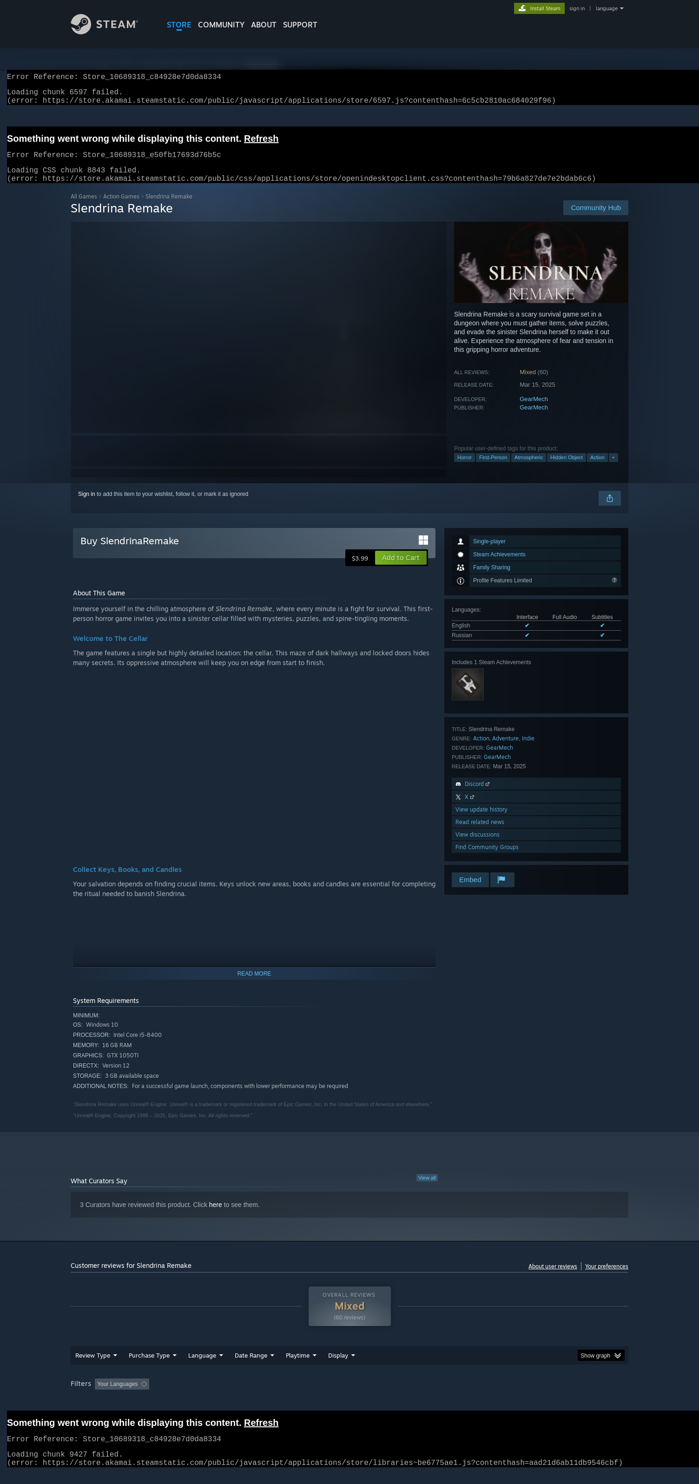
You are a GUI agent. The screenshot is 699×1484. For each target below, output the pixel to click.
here (215, 1216)
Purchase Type (149, 1366)
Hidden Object (566, 468)
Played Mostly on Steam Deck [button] (350, 1395)
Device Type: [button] (547, 1395)
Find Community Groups (487, 858)
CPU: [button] (475, 1395)
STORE (179, 24)
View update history (481, 820)
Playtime (298, 1366)
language (607, 8)
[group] (349, 1396)
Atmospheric (528, 468)
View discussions (477, 845)
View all (427, 1189)
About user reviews (552, 1277)
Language (202, 1366)
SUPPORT (300, 24)
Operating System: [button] (428, 1395)
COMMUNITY (221, 24)
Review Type (92, 1366)
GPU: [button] (507, 1395)
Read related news (479, 833)
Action (597, 468)
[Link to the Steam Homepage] (111, 32)
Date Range (251, 1366)
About (264, 24)
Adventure (505, 749)
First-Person (493, 468)
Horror (464, 468)
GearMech (534, 410)
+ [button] (613, 468)
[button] (401, 568)
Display (338, 1366)
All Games (84, 207)
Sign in (86, 505)
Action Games (121, 207)
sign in (577, 8)
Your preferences (606, 1277)
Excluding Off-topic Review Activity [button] (211, 1395)
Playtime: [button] (283, 1395)
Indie (528, 749)
